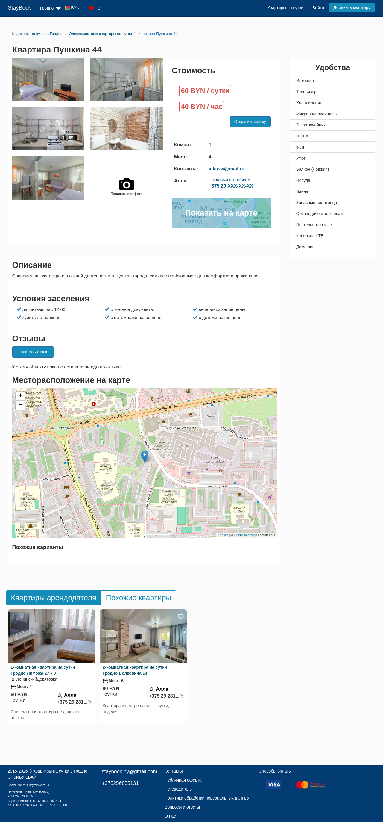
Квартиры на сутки (285, 7)
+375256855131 (120, 783)
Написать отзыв (33, 352)
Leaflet (223, 535)
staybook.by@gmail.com (129, 771)
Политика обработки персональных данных (207, 798)
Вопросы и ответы (182, 807)
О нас (170, 816)
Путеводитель (178, 789)
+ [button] (20, 396)
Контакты (174, 771)
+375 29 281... (74, 702)
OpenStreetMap (245, 535)
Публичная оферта (183, 780)
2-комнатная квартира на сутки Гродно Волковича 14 (135, 670)
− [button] (20, 405)
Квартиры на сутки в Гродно (60, 771)
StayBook (19, 8)
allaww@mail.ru (226, 168)
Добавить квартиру (351, 7)
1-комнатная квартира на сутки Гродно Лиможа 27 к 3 (43, 670)
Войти (318, 7)
